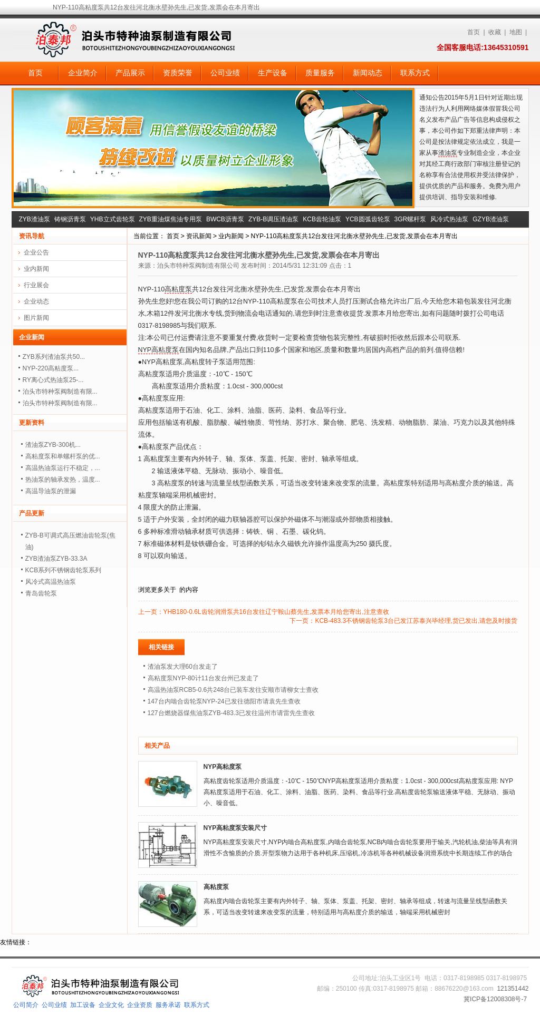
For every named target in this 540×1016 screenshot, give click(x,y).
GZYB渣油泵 (490, 219)
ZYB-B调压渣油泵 (273, 219)
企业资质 (139, 1005)
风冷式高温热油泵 (50, 581)
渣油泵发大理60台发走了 (183, 666)
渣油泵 (447, 153)
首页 (473, 32)
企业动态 (36, 301)
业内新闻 (231, 236)
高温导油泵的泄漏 (50, 491)
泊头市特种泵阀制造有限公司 (198, 265)
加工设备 (82, 1005)
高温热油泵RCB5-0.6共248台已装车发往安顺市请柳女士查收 (233, 689)
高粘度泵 (178, 289)
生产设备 (272, 73)
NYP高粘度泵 (158, 350)
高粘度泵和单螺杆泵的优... (62, 456)
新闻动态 (367, 73)
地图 (515, 32)
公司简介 (25, 1005)
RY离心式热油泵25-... (53, 380)
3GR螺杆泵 (410, 219)
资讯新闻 (198, 236)
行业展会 (36, 285)
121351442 (512, 988)
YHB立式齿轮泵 (112, 219)
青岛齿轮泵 (41, 593)
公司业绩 (225, 73)
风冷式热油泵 (449, 219)
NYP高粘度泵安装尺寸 (235, 828)
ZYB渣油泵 (34, 219)
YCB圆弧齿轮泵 (367, 219)
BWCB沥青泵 (225, 219)
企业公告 (36, 252)
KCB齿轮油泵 (322, 219)
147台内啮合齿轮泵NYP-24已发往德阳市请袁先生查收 (224, 701)
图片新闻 (36, 317)
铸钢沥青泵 (70, 219)
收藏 (494, 32)
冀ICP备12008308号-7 (495, 999)
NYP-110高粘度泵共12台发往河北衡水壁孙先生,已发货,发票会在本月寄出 (354, 236)
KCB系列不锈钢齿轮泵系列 (63, 570)
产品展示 (130, 73)
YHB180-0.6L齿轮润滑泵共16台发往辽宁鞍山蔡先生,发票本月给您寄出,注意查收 (276, 612)
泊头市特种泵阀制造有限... (60, 391)
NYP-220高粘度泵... (51, 368)
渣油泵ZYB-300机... (53, 444)
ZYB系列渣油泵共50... (54, 356)
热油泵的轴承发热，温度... (62, 479)
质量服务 (320, 73)
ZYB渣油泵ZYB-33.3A (56, 558)
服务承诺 (168, 1005)
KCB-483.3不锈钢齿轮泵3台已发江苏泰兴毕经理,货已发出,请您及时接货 (416, 620)
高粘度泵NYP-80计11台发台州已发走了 (203, 678)
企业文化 (111, 1005)
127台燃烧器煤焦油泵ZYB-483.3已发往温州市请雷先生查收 (231, 713)
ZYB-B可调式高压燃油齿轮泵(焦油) (70, 541)
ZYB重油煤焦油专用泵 (170, 219)
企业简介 (83, 73)
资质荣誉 (177, 73)
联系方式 (415, 73)
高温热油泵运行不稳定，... (62, 468)
